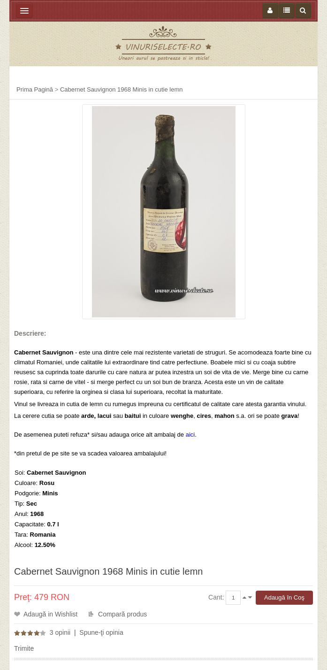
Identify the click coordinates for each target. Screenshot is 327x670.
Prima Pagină (34, 89)
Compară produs (122, 614)
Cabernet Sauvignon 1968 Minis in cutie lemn (121, 89)
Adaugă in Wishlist (50, 614)
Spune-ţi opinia (101, 632)
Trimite (24, 648)
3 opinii (60, 632)
